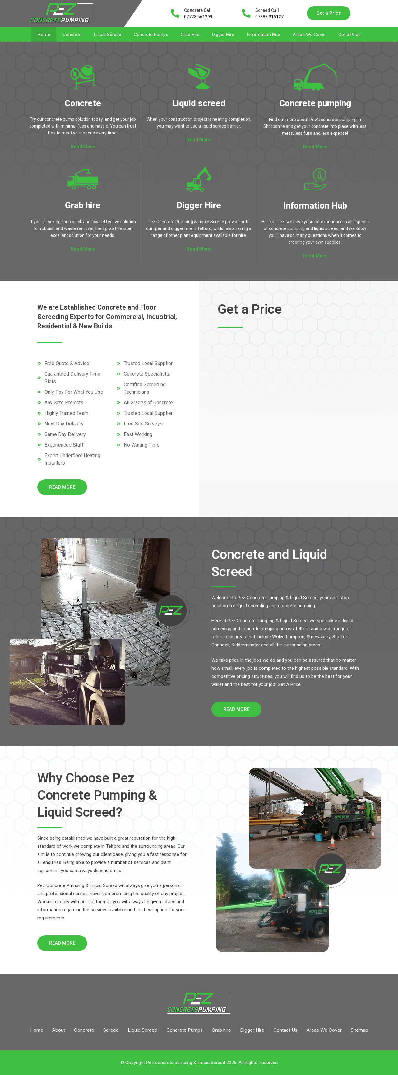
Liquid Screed (107, 34)
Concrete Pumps (151, 34)
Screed (111, 1030)
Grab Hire (190, 34)
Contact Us (285, 1030)
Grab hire (82, 205)
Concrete (71, 34)
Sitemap (359, 1030)
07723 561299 (198, 16)
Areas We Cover (309, 34)
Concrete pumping (315, 103)
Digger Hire (223, 34)
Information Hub (263, 34)
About (58, 1030)
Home (44, 34)
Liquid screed (198, 103)
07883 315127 (269, 16)
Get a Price (349, 34)
